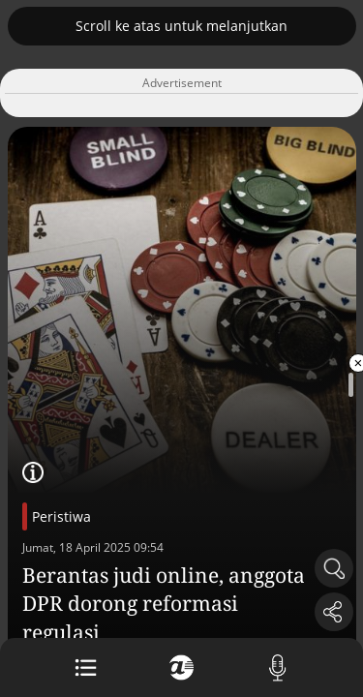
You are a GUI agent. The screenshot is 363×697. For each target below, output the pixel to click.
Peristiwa (61, 516)
